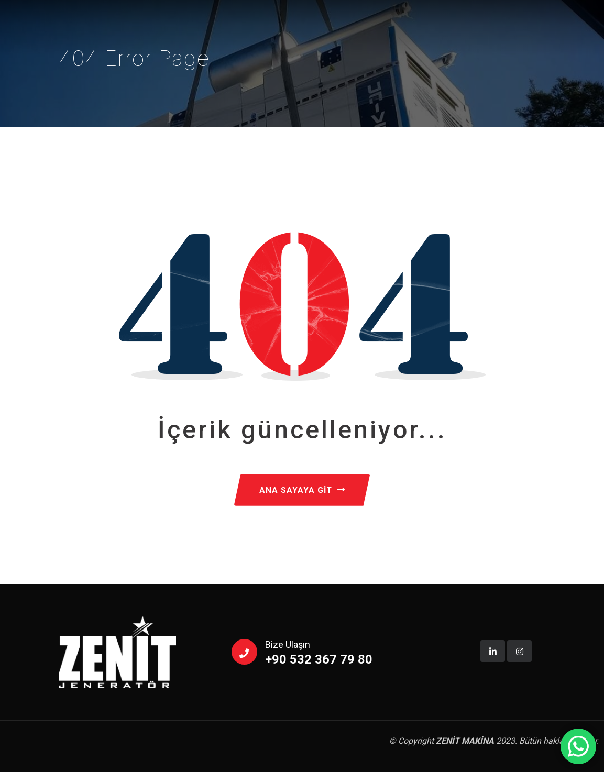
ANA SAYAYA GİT (302, 490)
